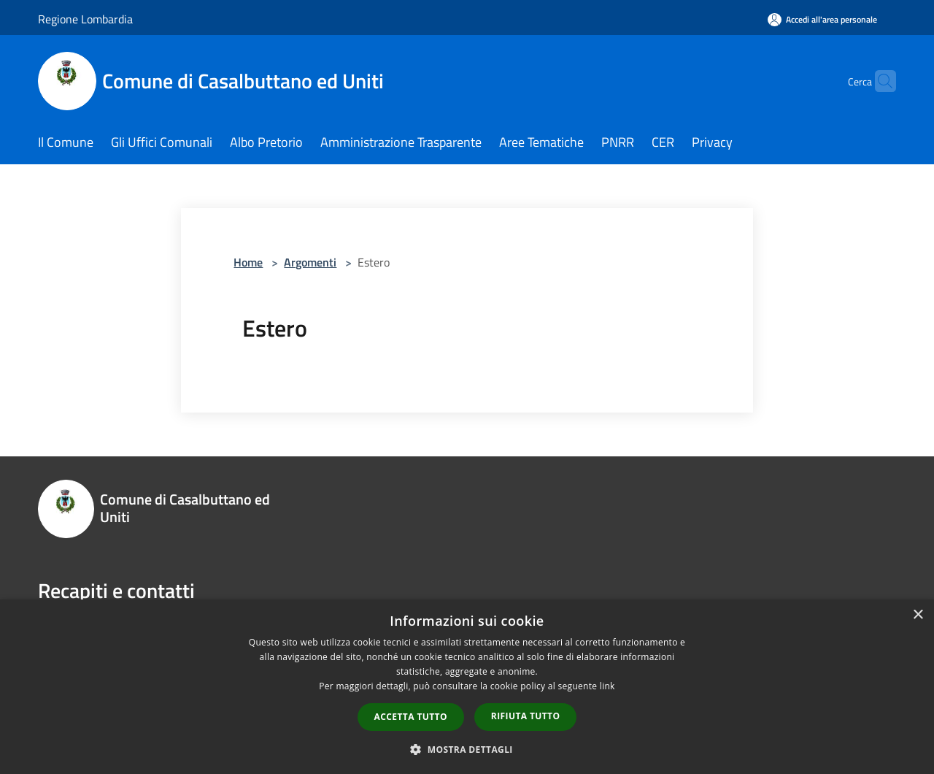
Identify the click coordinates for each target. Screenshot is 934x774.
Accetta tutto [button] (410, 716)
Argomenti (310, 262)
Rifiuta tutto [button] (525, 716)
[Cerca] (878, 81)
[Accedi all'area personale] (822, 19)
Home (248, 262)
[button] (467, 749)
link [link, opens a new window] (607, 686)
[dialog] (467, 686)
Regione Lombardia (85, 19)
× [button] (917, 615)
